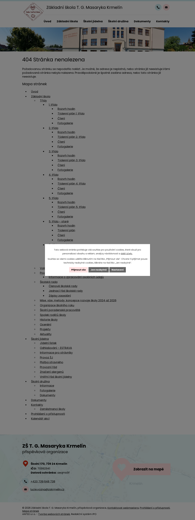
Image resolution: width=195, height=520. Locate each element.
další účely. (127, 253)
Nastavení (118, 269)
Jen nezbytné (99, 269)
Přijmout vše (78, 269)
